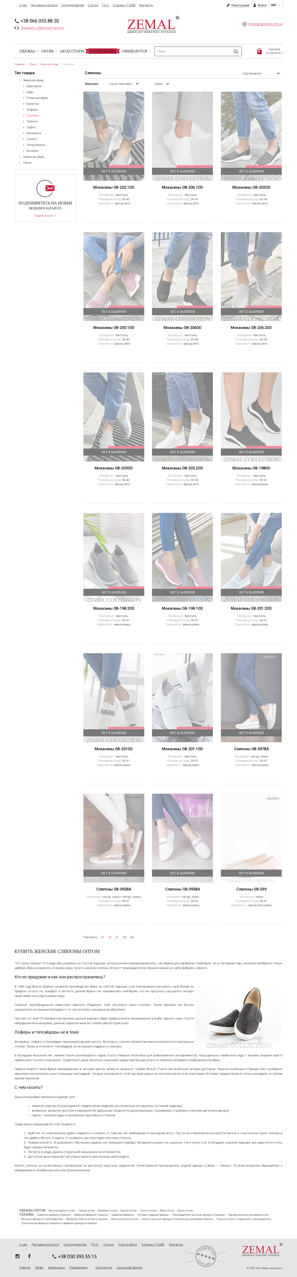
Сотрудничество (72, 5)
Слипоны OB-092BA (113, 889)
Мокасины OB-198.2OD (113, 608)
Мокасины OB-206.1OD (182, 187)
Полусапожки (36, 145)
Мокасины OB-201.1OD (182, 749)
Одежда (27, 51)
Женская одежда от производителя (42, 1219)
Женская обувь (33, 80)
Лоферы (32, 109)
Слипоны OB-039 (251, 889)
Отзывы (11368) (124, 5)
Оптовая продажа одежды (153, 1214)
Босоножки (34, 133)
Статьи (93, 5)
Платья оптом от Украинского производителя (243, 1219)
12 (102, 937)
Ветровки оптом (107, 1210)
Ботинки (32, 150)
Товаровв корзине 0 (274, 51)
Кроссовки (34, 86)
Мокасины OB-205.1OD (113, 327)
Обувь (47, 51)
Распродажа (103, 51)
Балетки (33, 103)
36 (124, 937)
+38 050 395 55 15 (77, 1256)
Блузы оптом (185, 1210)
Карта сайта (128, 1244)
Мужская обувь (34, 157)
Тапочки (32, 121)
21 (117, 937)
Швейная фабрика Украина (53, 1214)
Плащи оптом (86, 1210)
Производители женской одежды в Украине (198, 1214)
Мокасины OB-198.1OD (182, 608)
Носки (27, 162)
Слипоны (33, 115)
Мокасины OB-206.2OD (251, 327)
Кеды (30, 92)
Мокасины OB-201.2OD (251, 608)
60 (132, 937)
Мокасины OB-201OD (114, 749)
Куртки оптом (128, 1210)
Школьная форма (129, 1267)
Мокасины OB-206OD (183, 327)
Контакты (146, 5)
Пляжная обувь (37, 98)
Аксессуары (72, 51)
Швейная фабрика (123, 1214)
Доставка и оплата (44, 5)
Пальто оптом (148, 1210)
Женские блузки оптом (124, 1219)
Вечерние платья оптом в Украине (87, 1219)
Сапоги (32, 139)
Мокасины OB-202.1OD (113, 187)
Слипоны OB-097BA (251, 749)
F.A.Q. (105, 5)
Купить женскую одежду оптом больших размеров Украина (177, 1219)
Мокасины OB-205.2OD (182, 468)
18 (109, 937)
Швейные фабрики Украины (91, 1214)
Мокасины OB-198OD (251, 468)
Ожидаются (134, 51)
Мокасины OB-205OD (114, 468)
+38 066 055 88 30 (39, 21)
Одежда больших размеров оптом (248, 1214)
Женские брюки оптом (61, 1210)
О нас (23, 5)
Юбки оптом (167, 1210)
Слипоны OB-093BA (182, 889)
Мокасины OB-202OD (251, 187)
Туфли (31, 127)
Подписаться (44, 215)
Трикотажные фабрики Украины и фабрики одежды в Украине (59, 1223)
